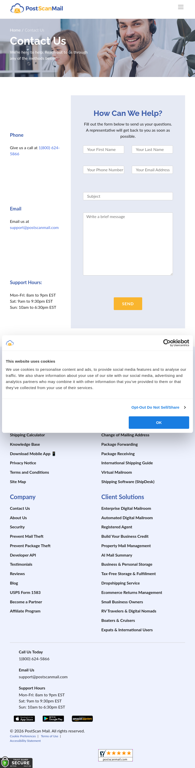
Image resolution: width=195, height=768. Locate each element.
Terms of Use (49, 736)
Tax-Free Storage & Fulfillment (128, 573)
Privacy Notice (23, 462)
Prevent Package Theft (30, 545)
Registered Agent (116, 526)
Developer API (23, 554)
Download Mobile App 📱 (33, 453)
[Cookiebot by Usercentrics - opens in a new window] (167, 343)
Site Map (18, 481)
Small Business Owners (122, 601)
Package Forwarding (119, 444)
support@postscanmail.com (34, 227)
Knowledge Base (25, 444)
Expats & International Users (127, 629)
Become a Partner (26, 601)
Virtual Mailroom (116, 472)
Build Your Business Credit (125, 536)
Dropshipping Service (120, 582)
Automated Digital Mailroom (127, 517)
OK (159, 422)
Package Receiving (118, 453)
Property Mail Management (126, 545)
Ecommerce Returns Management (131, 592)
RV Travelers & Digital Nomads (128, 610)
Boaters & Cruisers (118, 620)
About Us (18, 517)
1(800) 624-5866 (34, 658)
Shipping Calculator (27, 434)
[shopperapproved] (115, 756)
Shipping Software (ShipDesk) (127, 481)
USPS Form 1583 (25, 592)
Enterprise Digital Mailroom (126, 508)
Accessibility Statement (25, 741)
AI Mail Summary (116, 554)
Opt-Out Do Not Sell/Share (155, 407)
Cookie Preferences (23, 736)
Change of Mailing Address (125, 434)
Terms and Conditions (29, 472)
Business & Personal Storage (126, 564)
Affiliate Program (25, 610)
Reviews (17, 573)
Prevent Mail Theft (26, 536)
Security (17, 526)
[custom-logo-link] (36, 8)
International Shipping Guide (127, 462)
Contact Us (20, 508)
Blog (14, 582)
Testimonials (21, 564)
